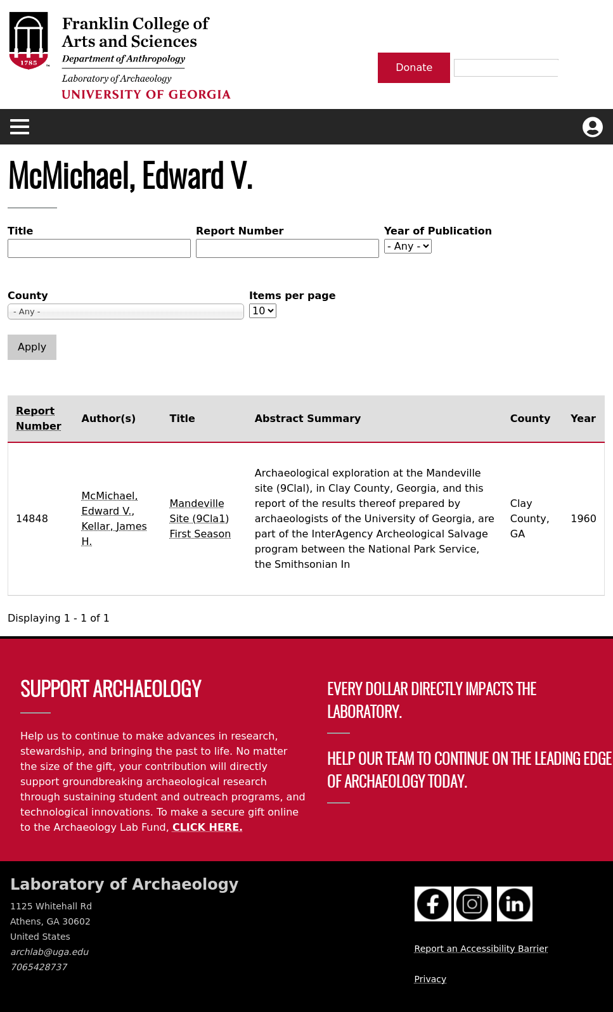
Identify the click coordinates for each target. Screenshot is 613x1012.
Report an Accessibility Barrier (481, 949)
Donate (414, 67)
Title (20, 231)
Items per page (292, 296)
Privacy (431, 979)
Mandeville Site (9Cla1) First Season (200, 518)
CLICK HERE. (207, 827)
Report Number (239, 231)
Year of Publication (438, 231)
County (28, 296)
